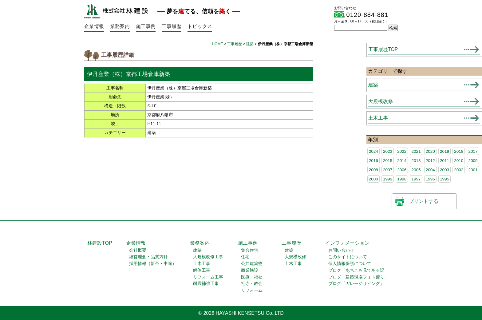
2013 (416, 160)
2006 (401, 170)
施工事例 (146, 26)
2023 (387, 151)
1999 (387, 179)
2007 (387, 170)
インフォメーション (347, 243)
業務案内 (120, 26)
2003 (444, 170)
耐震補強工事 (206, 283)
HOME (217, 44)
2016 (373, 160)
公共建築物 (252, 263)
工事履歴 (171, 26)
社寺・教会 (252, 283)
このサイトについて (347, 257)
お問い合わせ (341, 250)
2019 (444, 151)
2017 (472, 151)
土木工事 (378, 117)
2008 (373, 170)
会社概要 (137, 250)
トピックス (200, 26)
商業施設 (249, 270)
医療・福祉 (252, 277)
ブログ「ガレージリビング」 (356, 283)
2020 (430, 151)
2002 (458, 170)
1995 (444, 179)
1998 (401, 179)
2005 (416, 170)
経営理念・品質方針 (148, 257)
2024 (373, 151)
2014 (401, 160)
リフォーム (252, 290)
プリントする (423, 201)
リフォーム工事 (208, 277)
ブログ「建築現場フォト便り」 (358, 277)
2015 (387, 160)
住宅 (245, 257)
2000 (373, 179)
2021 (416, 151)
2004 (430, 170)
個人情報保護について (349, 263)
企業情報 (94, 26)
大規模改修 (380, 101)
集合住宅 (249, 250)
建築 (250, 44)
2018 (458, 151)
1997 (416, 179)
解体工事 (201, 270)
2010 (458, 160)
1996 (430, 179)
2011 (444, 160)
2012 (430, 160)
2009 (472, 160)
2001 (472, 170)
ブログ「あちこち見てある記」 (358, 270)
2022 (401, 151)
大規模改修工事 (208, 257)
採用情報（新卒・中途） (152, 263)
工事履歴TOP (383, 49)
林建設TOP (99, 243)
